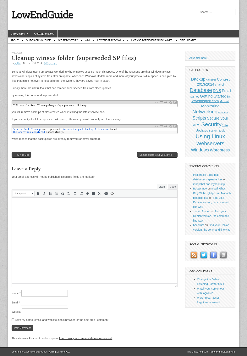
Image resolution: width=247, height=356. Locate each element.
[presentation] (23, 193)
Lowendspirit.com (109, 40)
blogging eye (200, 197)
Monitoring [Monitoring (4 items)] (210, 106)
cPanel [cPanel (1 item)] (219, 84)
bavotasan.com (227, 351)
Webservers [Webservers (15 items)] (210, 143)
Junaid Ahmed (201, 211)
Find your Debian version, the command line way (211, 202)
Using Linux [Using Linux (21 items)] (210, 136)
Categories (18, 33)
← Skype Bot (21, 154)
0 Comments (50, 63)
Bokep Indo (200, 188)
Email (16, 302)
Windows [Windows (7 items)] (200, 149)
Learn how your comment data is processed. (85, 338)
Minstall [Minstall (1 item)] (224, 101)
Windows (17, 53)
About (15, 40)
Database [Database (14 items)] (201, 90)
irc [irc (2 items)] (229, 96)
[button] (24, 193)
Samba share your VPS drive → (157, 154)
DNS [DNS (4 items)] (217, 90)
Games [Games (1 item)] (194, 96)
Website (16, 311)
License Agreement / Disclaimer (152, 40)
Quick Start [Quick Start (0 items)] (223, 112)
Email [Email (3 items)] (226, 91)
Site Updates (188, 40)
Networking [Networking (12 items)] (204, 112)
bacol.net (198, 225)
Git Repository (68, 40)
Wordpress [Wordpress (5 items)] (220, 150)
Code (173, 186)
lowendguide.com (39, 351)
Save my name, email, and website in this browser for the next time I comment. (62, 319)
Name (16, 293)
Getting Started (44, 33)
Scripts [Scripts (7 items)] (199, 118)
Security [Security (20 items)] (211, 124)
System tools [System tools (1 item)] (217, 130)
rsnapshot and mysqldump (209, 184)
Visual (162, 186)
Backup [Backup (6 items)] (198, 79)
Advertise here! (198, 57)
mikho (17, 63)
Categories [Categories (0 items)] (211, 80)
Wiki (87, 40)
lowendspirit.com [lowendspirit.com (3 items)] (205, 101)
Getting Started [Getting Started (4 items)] (213, 96)
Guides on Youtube (38, 40)
